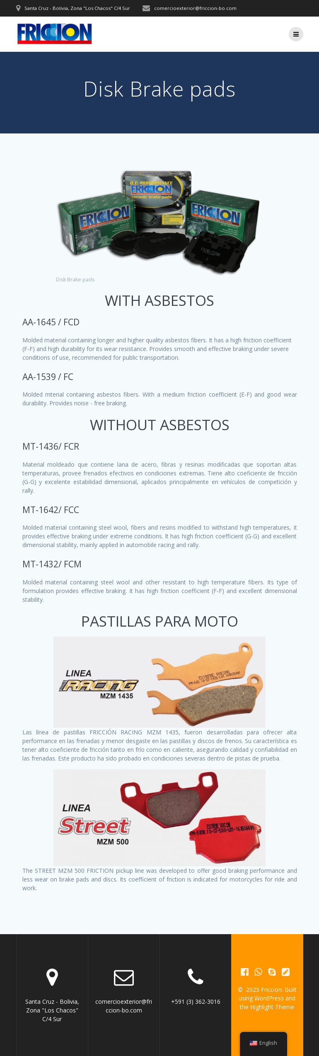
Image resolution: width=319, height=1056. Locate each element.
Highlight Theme (272, 1007)
